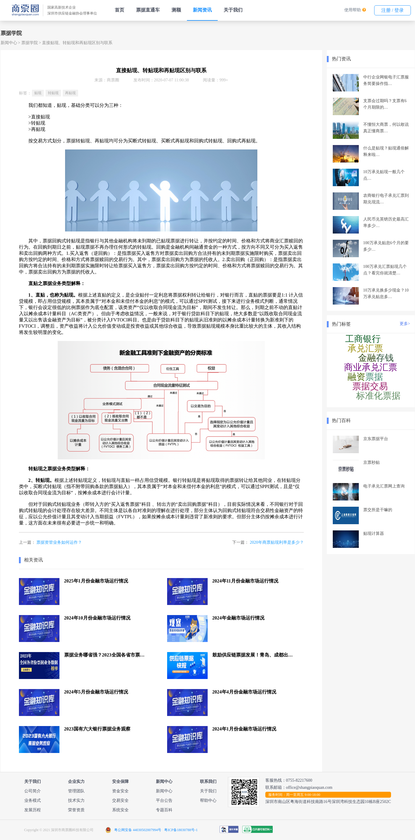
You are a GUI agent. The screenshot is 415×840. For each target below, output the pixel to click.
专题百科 (164, 810)
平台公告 (164, 800)
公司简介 (32, 791)
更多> (405, 323)
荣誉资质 (76, 810)
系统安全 (120, 810)
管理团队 (76, 791)
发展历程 (32, 810)
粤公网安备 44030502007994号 (137, 830)
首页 (119, 9)
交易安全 (120, 800)
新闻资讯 (202, 9)
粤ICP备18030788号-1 (181, 830)
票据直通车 (148, 9)
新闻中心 (9, 43)
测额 (176, 9)
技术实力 (76, 800)
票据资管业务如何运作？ (59, 542)
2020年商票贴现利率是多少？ (277, 542)
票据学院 (29, 43)
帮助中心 (208, 800)
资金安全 (120, 791)
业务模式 (32, 800)
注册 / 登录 (392, 10)
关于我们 (233, 9)
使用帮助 (352, 10)
